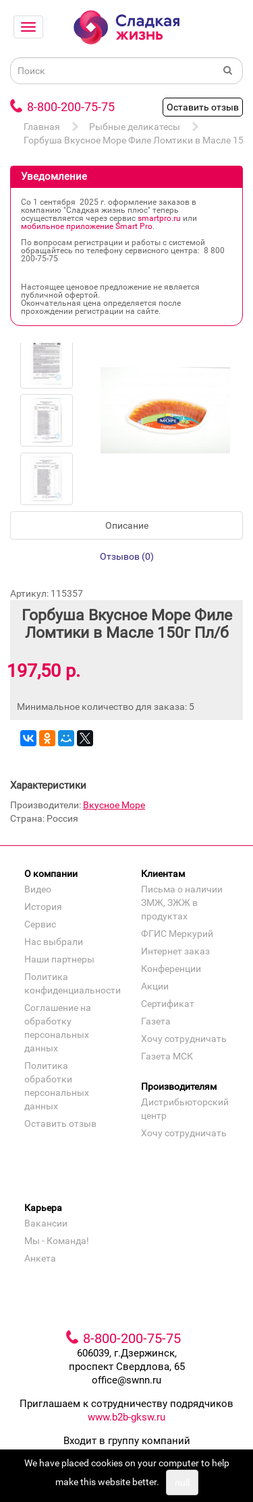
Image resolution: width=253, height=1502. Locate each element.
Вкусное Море (114, 804)
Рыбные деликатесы (134, 126)
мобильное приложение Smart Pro (86, 226)
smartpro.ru (159, 218)
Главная (42, 126)
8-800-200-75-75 (71, 107)
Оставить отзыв (203, 107)
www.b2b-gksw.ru (126, 1417)
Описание (126, 525)
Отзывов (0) (127, 556)
